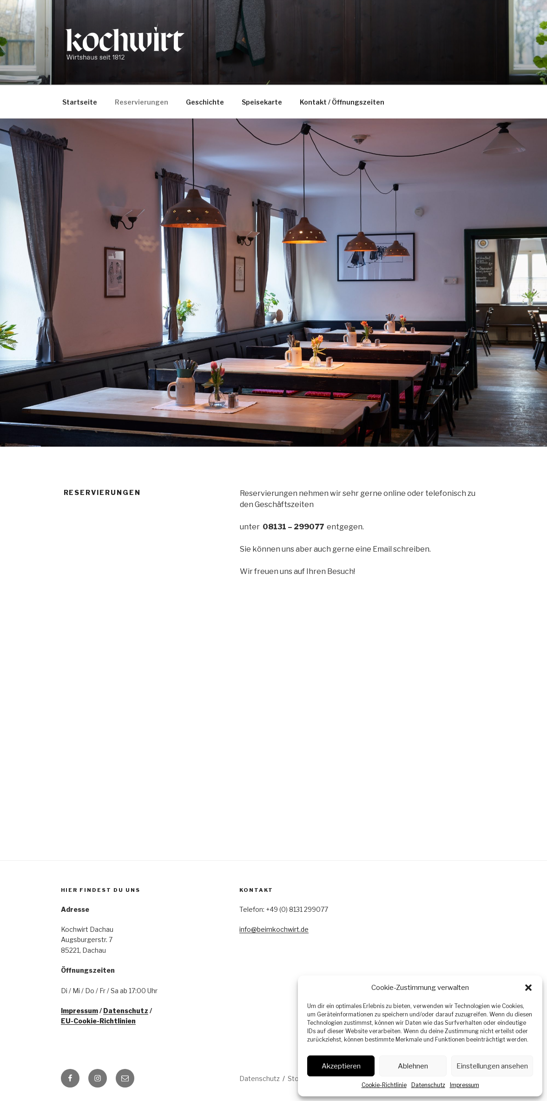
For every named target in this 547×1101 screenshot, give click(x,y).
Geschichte (205, 102)
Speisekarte (262, 102)
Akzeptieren (341, 1066)
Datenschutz (428, 1084)
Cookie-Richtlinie (384, 1084)
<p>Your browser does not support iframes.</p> (316, 695)
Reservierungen (141, 102)
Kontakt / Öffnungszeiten (342, 102)
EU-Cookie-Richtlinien (98, 1021)
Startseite (79, 102)
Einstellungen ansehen (492, 1066)
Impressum (464, 1084)
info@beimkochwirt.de (274, 929)
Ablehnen (413, 1066)
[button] (528, 987)
